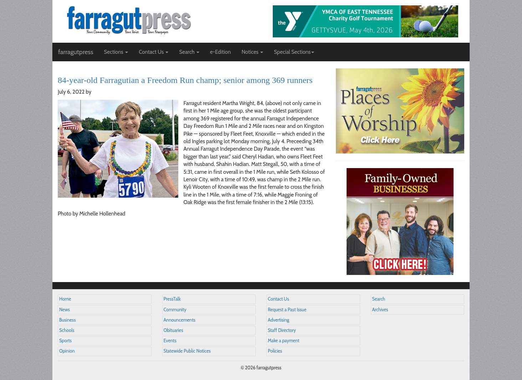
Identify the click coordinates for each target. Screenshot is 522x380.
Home (65, 299)
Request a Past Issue (287, 309)
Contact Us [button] (153, 52)
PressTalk (172, 299)
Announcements (179, 320)
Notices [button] (252, 52)
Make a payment (284, 340)
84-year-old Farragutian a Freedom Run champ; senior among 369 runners (185, 80)
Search (378, 299)
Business (67, 320)
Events (170, 340)
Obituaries (173, 330)
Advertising (278, 320)
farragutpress (75, 52)
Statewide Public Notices (187, 351)
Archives (380, 309)
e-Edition (220, 52)
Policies (275, 351)
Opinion (67, 351)
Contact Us (278, 299)
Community (175, 309)
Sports (65, 340)
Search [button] (189, 52)
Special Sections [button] (294, 52)
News (64, 309)
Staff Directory (282, 330)
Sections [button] (116, 52)
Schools (66, 330)
